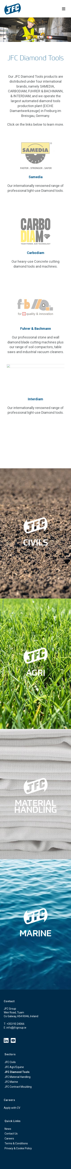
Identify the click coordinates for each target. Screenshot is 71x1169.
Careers (9, 1138)
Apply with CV (12, 1107)
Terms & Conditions (16, 1143)
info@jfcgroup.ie (16, 1027)
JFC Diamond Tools (17, 1071)
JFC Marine (11, 1081)
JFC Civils (10, 1062)
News (8, 1128)
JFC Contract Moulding (18, 1086)
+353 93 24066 (15, 1023)
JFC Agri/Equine (14, 1067)
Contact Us (11, 1133)
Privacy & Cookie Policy (18, 1148)
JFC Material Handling (17, 1076)
